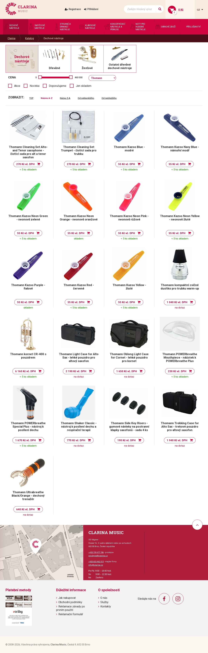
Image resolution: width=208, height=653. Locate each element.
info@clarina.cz (95, 565)
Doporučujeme (57, 86)
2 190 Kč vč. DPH (76, 371)
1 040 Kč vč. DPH (177, 302)
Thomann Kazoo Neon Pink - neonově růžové (129, 217)
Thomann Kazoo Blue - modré (129, 148)
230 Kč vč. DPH (177, 371)
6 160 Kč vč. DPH (25, 371)
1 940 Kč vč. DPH (177, 440)
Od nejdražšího (109, 98)
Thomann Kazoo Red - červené (79, 286)
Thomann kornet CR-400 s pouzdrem (28, 355)
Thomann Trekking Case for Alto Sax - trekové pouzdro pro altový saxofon (180, 426)
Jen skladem (83, 86)
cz (199, 9)
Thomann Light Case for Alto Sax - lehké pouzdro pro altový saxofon (78, 357)
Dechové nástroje (54, 38)
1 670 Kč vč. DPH (25, 440)
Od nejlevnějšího (86, 98)
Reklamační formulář (70, 614)
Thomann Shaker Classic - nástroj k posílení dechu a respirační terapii (79, 426)
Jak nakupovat (67, 597)
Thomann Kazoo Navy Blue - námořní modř (180, 148)
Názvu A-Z (47, 98)
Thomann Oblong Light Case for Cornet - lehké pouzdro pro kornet (129, 357)
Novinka (34, 86)
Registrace (75, 9)
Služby (104, 602)
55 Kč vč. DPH (126, 164)
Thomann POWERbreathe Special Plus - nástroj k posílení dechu (28, 426)
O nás (103, 597)
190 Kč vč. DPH (126, 440)
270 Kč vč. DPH (25, 164)
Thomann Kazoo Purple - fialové (28, 286)
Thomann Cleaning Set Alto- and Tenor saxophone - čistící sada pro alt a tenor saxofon (28, 152)
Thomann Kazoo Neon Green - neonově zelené (28, 217)
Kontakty (105, 606)
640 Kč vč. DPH (25, 509)
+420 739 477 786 (96, 552)
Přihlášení (92, 9)
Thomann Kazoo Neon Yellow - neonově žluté (180, 217)
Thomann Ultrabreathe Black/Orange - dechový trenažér (28, 495)
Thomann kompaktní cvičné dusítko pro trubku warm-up (180, 286)
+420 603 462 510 (96, 561)
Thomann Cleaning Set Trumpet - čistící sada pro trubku (78, 150)
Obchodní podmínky (70, 602)
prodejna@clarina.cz (98, 556)
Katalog (29, 38)
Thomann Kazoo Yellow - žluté (129, 286)
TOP (31, 98)
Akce (17, 86)
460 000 (78, 77)
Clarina (11, 38)
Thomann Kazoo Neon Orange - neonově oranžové (79, 217)
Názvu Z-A (65, 98)
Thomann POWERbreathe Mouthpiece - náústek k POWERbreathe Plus (179, 357)
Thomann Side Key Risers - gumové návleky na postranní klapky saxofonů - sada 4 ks (129, 426)
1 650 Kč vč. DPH (126, 371)
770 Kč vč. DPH (76, 440)
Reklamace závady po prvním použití (70, 608)
